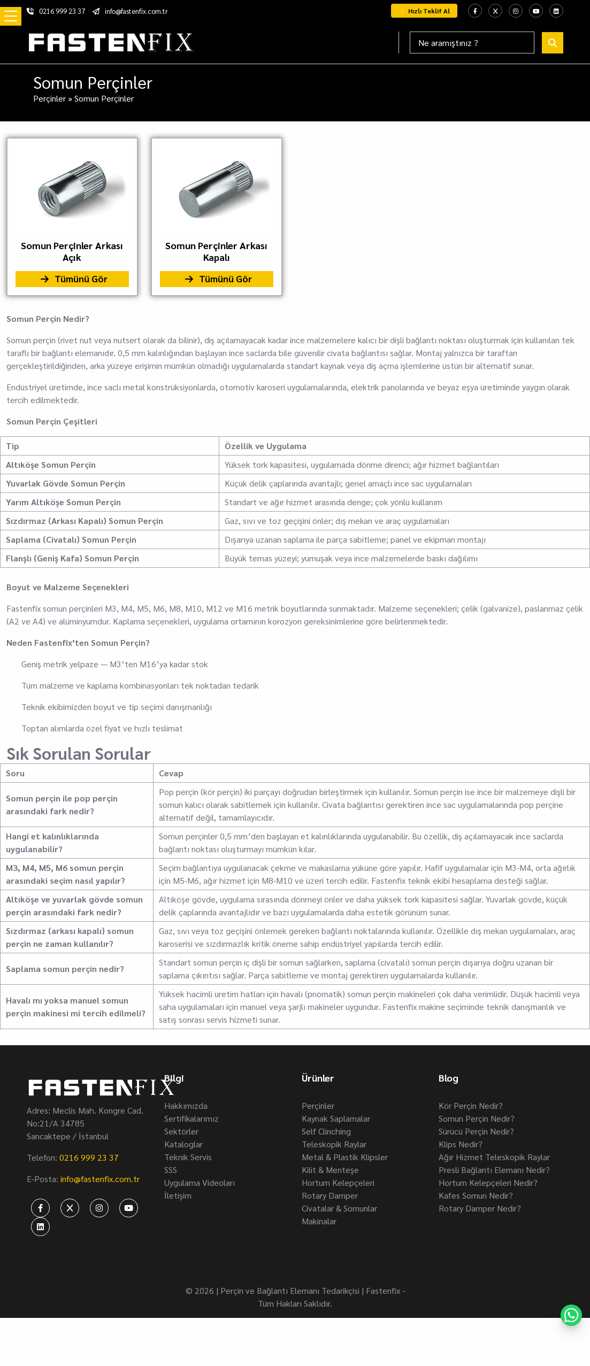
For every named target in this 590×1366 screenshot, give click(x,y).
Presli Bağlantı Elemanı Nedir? (494, 1169)
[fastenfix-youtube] (536, 11)
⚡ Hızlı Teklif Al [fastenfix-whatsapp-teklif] (424, 10)
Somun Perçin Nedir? (477, 1118)
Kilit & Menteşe (330, 1169)
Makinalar (319, 1220)
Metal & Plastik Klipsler (345, 1156)
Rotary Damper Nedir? (480, 1208)
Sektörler (181, 1131)
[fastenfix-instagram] (516, 11)
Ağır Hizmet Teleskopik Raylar (494, 1156)
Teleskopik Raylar (334, 1143)
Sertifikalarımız (191, 1118)
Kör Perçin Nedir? (471, 1105)
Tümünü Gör (72, 279)
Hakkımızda (186, 1105)
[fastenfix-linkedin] (556, 11)
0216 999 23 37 (56, 11)
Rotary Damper (330, 1195)
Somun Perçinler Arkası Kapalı (216, 251)
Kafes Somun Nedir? (476, 1195)
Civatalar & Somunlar (339, 1208)
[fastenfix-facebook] (475, 11)
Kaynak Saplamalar (336, 1118)
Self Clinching (326, 1131)
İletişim (177, 1195)
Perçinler (49, 98)
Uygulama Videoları (199, 1182)
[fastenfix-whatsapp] (571, 1315)
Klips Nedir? (460, 1143)
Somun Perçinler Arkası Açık (72, 251)
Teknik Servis (188, 1156)
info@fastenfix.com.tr (130, 11)
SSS (170, 1169)
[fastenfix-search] (552, 42)
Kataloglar (183, 1143)
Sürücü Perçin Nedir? (476, 1131)
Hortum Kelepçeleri (338, 1182)
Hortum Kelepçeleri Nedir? (488, 1182)
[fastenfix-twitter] (495, 11)
